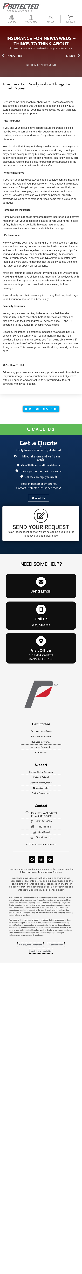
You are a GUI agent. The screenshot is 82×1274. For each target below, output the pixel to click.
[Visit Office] (41, 641)
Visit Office (41, 650)
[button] (76, 7)
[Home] (10, 48)
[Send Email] (41, 581)
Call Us (41, 619)
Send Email (41, 591)
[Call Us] (41, 609)
